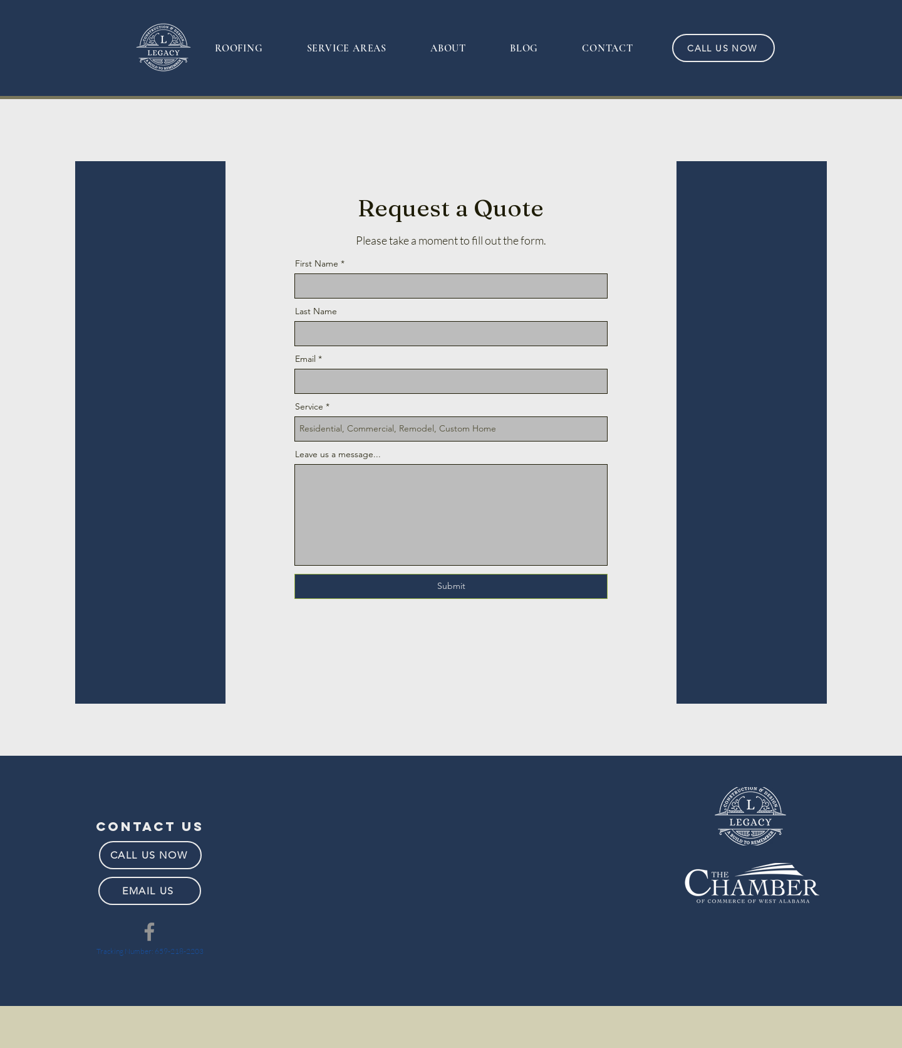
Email (305, 358)
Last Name (316, 311)
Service (309, 406)
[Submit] (451, 586)
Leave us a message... (338, 454)
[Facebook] (149, 931)
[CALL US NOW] (723, 48)
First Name (316, 263)
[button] (239, 48)
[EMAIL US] (149, 891)
